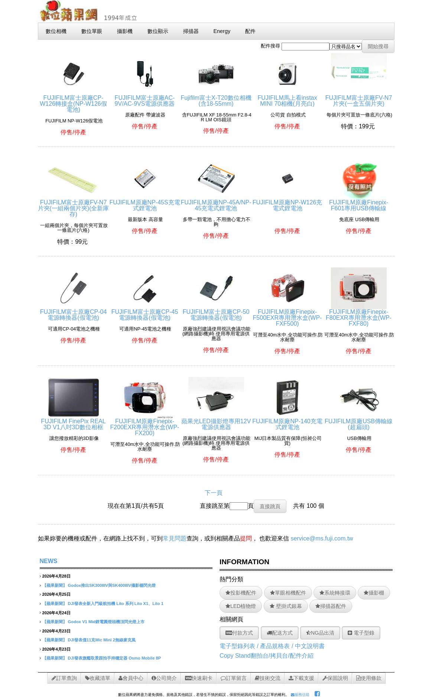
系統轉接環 (334, 593)
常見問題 (174, 538)
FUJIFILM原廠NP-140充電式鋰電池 (287, 421)
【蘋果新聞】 (54, 585)
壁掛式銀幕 (286, 606)
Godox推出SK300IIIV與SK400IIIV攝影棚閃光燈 (112, 585)
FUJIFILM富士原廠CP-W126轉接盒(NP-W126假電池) (73, 101)
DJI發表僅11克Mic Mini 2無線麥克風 (102, 640)
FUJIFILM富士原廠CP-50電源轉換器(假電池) (216, 312)
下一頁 (214, 493)
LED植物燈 (240, 606)
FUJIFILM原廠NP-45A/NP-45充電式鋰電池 (216, 202)
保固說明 (335, 678)
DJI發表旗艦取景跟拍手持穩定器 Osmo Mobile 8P (114, 658)
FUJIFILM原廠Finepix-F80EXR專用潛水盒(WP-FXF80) (359, 315)
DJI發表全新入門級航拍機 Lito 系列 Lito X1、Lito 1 (115, 603)
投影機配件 (240, 593)
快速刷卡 (198, 678)
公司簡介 (164, 678)
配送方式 (280, 633)
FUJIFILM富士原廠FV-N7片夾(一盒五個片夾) (358, 98)
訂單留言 (234, 678)
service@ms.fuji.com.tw (321, 538)
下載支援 (301, 678)
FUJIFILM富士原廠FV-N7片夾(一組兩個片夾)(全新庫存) (73, 205)
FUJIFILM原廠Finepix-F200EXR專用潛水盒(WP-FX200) (144, 424)
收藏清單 (97, 678)
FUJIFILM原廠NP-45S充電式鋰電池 (144, 202)
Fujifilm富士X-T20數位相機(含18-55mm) (216, 98)
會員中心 (130, 678)
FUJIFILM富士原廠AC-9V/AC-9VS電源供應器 (145, 98)
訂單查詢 (64, 678)
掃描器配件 (330, 606)
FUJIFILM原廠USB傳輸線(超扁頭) (359, 421)
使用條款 (368, 678)
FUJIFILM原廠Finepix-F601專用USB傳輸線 (358, 202)
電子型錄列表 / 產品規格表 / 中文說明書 (272, 646)
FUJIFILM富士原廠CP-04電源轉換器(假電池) (73, 312)
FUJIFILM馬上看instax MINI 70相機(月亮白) (287, 98)
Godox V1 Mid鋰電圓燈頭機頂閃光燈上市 (106, 621)
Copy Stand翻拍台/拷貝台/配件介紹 (267, 655)
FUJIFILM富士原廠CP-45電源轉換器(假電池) (144, 312)
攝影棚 (374, 593)
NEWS (49, 561)
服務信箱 (300, 695)
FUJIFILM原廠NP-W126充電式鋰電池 (287, 202)
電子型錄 (361, 633)
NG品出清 (320, 633)
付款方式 (239, 633)
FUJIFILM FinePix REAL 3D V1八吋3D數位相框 (73, 421)
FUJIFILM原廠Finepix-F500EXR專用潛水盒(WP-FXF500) (287, 315)
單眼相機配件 (288, 593)
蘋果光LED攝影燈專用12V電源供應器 (216, 421)
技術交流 (267, 678)
